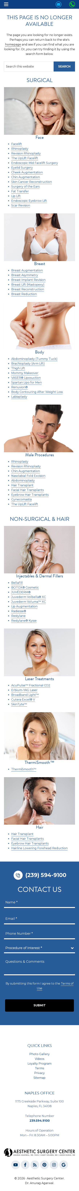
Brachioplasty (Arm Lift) (28, 363)
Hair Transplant (22, 485)
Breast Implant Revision (28, 280)
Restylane (18, 616)
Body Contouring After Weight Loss (37, 392)
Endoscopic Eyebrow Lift (29, 200)
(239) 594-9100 (45, 875)
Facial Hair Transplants (27, 490)
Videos (39, 1059)
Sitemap (39, 1077)
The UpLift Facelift (24, 504)
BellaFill (17, 582)
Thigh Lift (18, 368)
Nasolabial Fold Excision (28, 476)
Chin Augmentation (25, 471)
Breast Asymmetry (24, 275)
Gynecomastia (21, 499)
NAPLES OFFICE (40, 1093)
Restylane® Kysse (24, 620)
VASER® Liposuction (26, 377)
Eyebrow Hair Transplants (30, 494)
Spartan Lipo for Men (26, 382)
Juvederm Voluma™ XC (28, 601)
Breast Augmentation (27, 270)
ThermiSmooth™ (23, 769)
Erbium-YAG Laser (24, 690)
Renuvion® (19, 387)
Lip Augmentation (24, 606)
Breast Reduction (24, 294)
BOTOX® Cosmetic (25, 587)
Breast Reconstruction (27, 289)
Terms (39, 1068)
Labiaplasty (19, 396)
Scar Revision (20, 205)
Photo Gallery (39, 1054)
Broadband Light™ (25, 695)
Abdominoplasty (23, 480)
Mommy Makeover (24, 373)
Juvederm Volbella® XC (28, 597)
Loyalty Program (39, 1063)
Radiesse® (18, 611)
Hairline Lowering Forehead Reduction (39, 848)
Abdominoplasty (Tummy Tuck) (34, 359)
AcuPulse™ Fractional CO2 (30, 685)
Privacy (39, 1073)
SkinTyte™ (19, 704)
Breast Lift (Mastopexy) (27, 284)
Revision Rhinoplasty (26, 466)
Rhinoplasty (19, 461)
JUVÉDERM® (21, 592)
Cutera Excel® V (23, 699)
